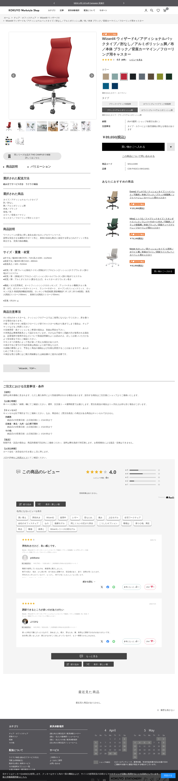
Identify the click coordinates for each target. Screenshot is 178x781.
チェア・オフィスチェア (18, 734)
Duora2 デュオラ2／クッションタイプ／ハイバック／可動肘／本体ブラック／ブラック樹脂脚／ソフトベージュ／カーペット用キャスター (152, 194)
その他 (11, 743)
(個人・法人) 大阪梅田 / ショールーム (64, 737)
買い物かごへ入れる (133, 146)
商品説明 (12, 166)
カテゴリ (52, 10)
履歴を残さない (168, 710)
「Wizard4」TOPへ (26, 368)
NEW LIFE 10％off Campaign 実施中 (89, 3)
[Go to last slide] (54, 3)
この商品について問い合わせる (138, 156)
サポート (103, 10)
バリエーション (41, 166)
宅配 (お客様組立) (16, 760)
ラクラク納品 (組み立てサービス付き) (24, 757)
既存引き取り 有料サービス (19, 763)
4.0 (112, 472)
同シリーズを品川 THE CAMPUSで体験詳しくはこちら (32, 156)
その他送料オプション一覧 (19, 766)
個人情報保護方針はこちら (14, 777)
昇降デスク (13, 737)
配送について (89, 10)
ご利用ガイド (21, 457)
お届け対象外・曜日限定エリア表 (22, 770)
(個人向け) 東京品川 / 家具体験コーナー (65, 734)
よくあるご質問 (56, 760)
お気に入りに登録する (171, 147)
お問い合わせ (55, 763)
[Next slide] (124, 3)
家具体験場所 (73, 10)
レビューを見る (135, 59)
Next (91, 75)
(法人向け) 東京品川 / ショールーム (63, 743)
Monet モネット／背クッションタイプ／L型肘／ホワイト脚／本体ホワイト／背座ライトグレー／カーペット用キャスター (152, 252)
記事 (62, 10)
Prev (13, 75)
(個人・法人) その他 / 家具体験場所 (63, 740)
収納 (11, 740)
